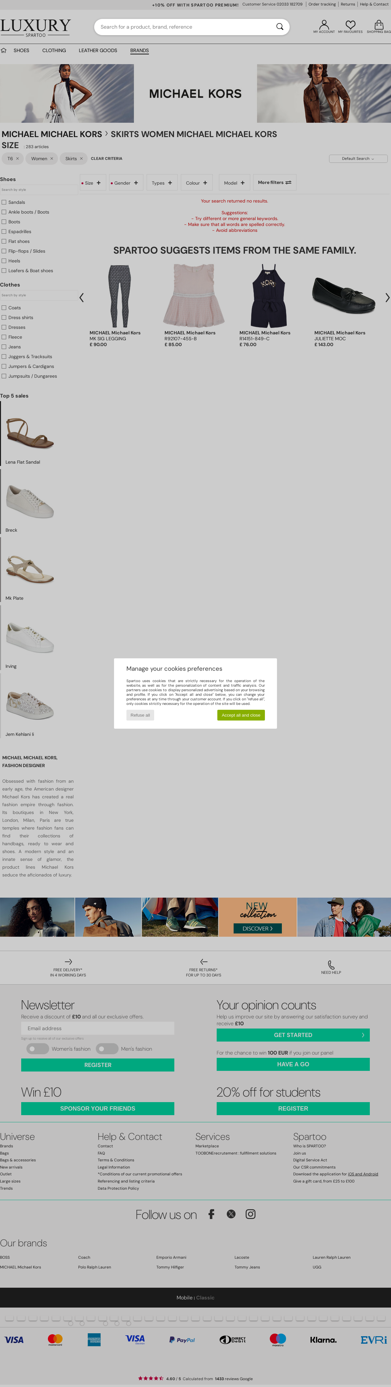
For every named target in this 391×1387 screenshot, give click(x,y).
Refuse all (140, 715)
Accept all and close (241, 715)
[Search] (279, 27)
